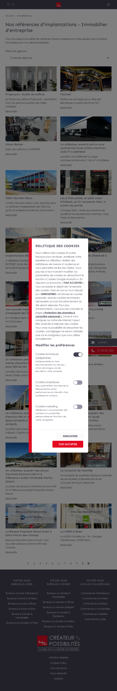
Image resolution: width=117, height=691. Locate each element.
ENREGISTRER (70, 436)
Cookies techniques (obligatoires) (52, 363)
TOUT (68, 444)
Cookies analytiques (52, 389)
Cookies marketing (52, 413)
